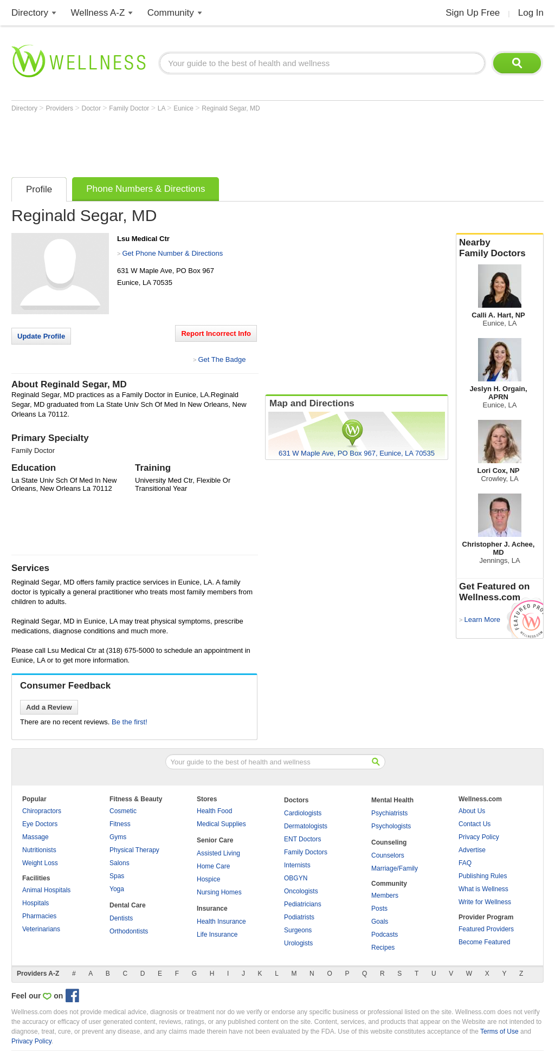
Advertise (472, 850)
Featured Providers (486, 929)
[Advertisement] (208, 142)
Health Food (214, 811)
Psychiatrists (389, 813)
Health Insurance (221, 921)
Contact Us (475, 824)
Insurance (212, 908)
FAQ (465, 863)
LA (162, 108)
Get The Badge (222, 359)
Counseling (388, 842)
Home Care (213, 866)
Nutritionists (39, 850)
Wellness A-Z (98, 13)
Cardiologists (302, 813)
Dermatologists (305, 826)
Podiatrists (299, 917)
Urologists (298, 943)
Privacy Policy (479, 837)
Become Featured (484, 942)
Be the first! (129, 722)
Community (170, 13)
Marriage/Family (394, 868)
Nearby (499, 248)
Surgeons (298, 930)
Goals (379, 921)
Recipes (383, 947)
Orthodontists (128, 931)
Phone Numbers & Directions (145, 189)
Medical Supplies (221, 824)
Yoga (116, 889)
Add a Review (49, 707)
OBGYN (295, 878)
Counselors (387, 855)
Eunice (184, 108)
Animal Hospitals (46, 890)
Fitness (120, 824)
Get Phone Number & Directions (172, 253)
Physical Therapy (134, 850)
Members (384, 895)
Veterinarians (41, 929)
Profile (39, 189)
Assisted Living (218, 853)
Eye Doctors (39, 824)
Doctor (92, 108)
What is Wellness (483, 889)
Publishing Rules (483, 876)
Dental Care (127, 905)
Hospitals (35, 903)
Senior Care (215, 840)
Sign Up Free (473, 13)
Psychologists (391, 826)
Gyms (117, 837)
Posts (379, 908)
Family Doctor (130, 108)
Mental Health (392, 800)
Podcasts (384, 934)
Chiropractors (41, 811)
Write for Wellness (485, 902)
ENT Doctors (302, 839)
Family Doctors (305, 852)
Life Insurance (217, 934)
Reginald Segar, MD (231, 108)
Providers (60, 108)
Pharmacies (39, 916)
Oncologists (301, 891)
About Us (472, 811)
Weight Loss (40, 863)
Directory (29, 13)
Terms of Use (499, 1031)
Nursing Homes (219, 892)
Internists (297, 865)
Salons (119, 863)
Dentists (121, 918)
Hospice (208, 879)
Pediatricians (302, 904)
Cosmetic (123, 811)
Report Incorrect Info (216, 333)
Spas (116, 876)
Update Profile (41, 336)
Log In (531, 13)
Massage (35, 837)
